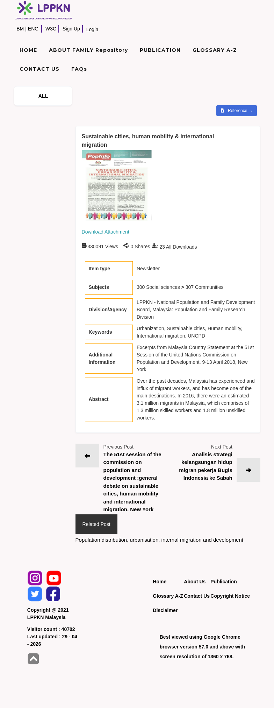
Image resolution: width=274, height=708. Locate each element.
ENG (33, 29)
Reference (234, 110)
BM (20, 29)
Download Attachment (105, 232)
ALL (43, 96)
